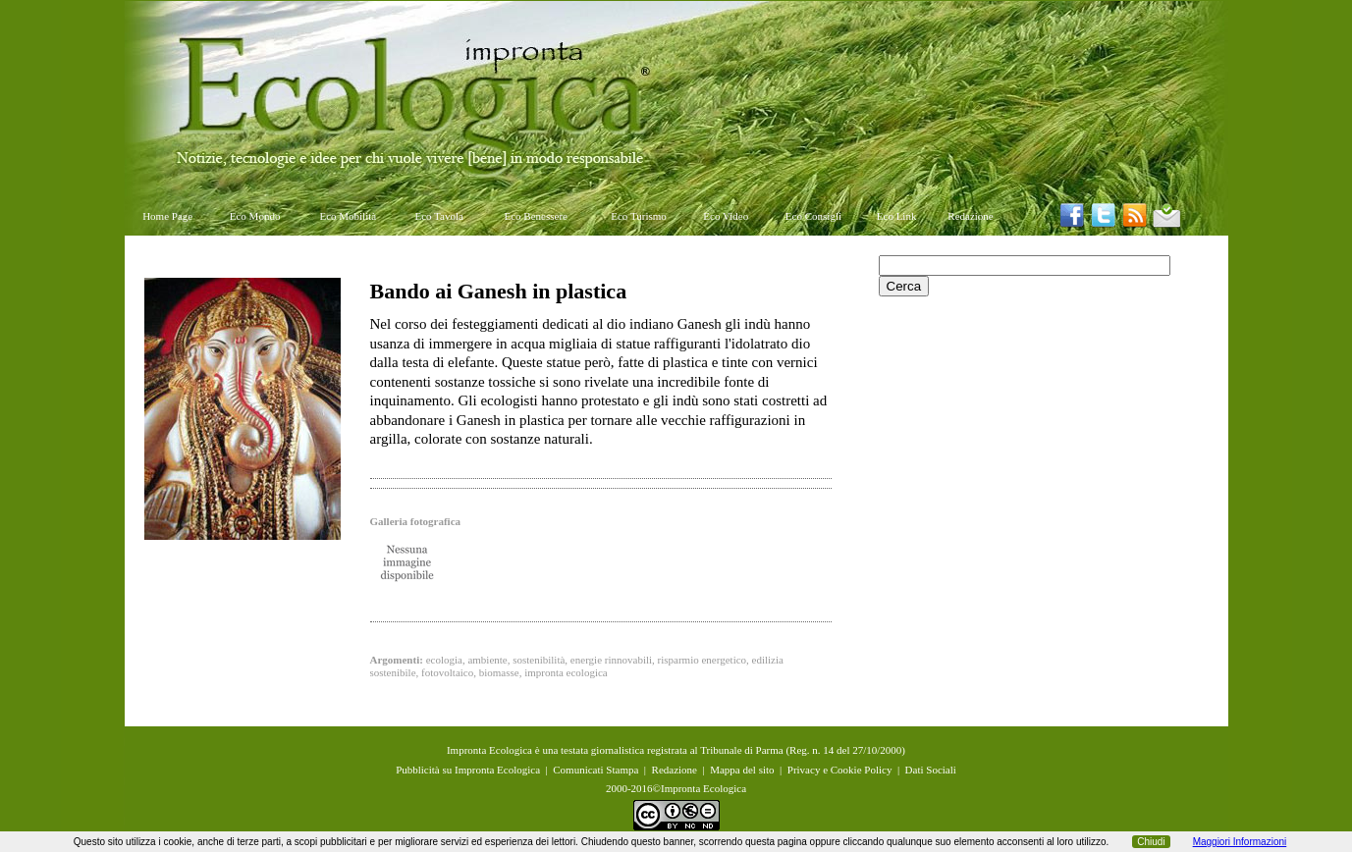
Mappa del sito (742, 769)
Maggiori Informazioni (1240, 841)
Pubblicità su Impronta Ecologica (468, 769)
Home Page (167, 216)
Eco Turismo (639, 216)
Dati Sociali (930, 769)
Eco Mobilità (347, 216)
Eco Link (897, 216)
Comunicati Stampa (595, 769)
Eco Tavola (438, 216)
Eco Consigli (813, 216)
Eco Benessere (536, 216)
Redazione (970, 216)
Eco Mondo (255, 216)
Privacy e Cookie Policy (839, 769)
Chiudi (1150, 841)
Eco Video (725, 216)
